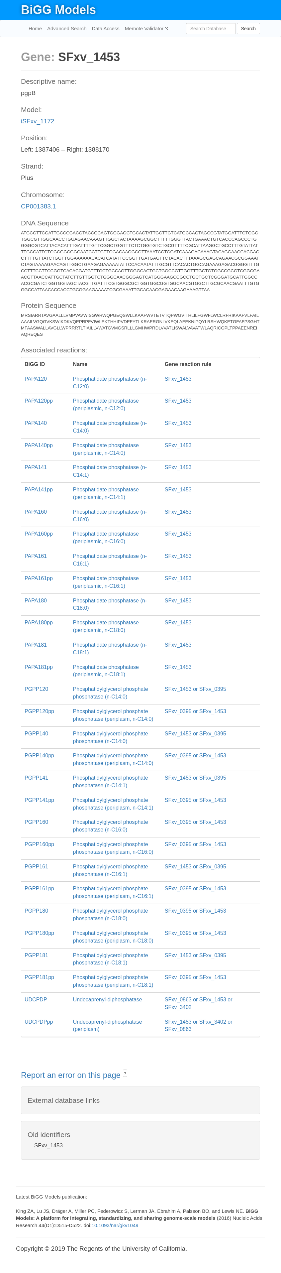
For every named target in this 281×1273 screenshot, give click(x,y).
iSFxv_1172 (37, 121)
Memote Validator (145, 28)
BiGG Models (58, 10)
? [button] (125, 1074)
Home (35, 28)
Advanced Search (66, 28)
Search (248, 28)
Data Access (105, 28)
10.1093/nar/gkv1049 (115, 1225)
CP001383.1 (38, 206)
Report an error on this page (72, 1075)
